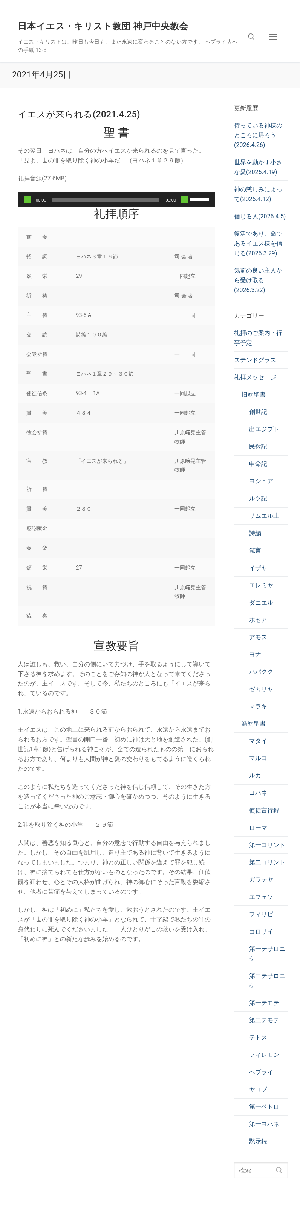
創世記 (258, 411)
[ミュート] (184, 199)
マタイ (258, 740)
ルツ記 (258, 498)
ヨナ (255, 654)
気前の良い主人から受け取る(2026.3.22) (258, 280)
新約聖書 (254, 723)
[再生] (27, 199)
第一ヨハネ (264, 1124)
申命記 (258, 463)
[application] (116, 199)
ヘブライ (261, 1072)
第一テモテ (264, 1002)
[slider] (106, 200)
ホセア (258, 619)
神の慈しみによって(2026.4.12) (258, 194)
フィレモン (264, 1054)
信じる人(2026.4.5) (260, 216)
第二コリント (267, 862)
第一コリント (267, 845)
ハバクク (261, 671)
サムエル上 (264, 515)
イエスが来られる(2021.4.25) (79, 114)
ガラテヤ (261, 879)
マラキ (258, 706)
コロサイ (261, 931)
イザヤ (258, 567)
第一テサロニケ (267, 953)
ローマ (258, 827)
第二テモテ (264, 1020)
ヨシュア (261, 481)
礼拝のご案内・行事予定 (258, 337)
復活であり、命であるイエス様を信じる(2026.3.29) (258, 243)
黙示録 (258, 1141)
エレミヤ (261, 585)
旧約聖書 (254, 394)
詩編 (255, 533)
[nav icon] (273, 37)
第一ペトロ (264, 1106)
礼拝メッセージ (255, 377)
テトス (258, 1037)
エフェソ (261, 896)
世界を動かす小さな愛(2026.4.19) (258, 167)
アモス (258, 637)
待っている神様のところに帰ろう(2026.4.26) (258, 135)
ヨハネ (258, 792)
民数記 (258, 446)
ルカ (255, 775)
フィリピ (261, 914)
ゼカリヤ (261, 689)
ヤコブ (258, 1089)
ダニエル (261, 602)
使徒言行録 (264, 810)
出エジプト (264, 429)
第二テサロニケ (267, 980)
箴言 (255, 550)
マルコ (258, 758)
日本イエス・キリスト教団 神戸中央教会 (103, 26)
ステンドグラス (255, 360)
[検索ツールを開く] (251, 36)
